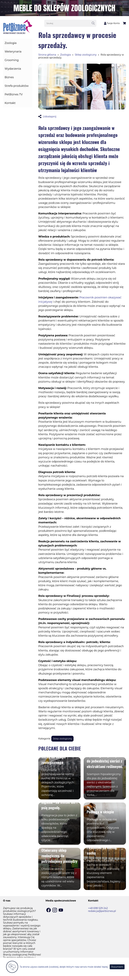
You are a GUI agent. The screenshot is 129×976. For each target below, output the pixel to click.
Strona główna (47, 54)
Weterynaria (13, 51)
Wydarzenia (13, 68)
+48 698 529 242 (98, 908)
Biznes (9, 77)
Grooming (12, 60)
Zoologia (11, 43)
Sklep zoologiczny (86, 54)
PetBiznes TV (14, 94)
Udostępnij (47, 116)
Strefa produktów (17, 86)
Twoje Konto (112, 23)
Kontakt (10, 103)
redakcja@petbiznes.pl (102, 911)
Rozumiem (117, 966)
